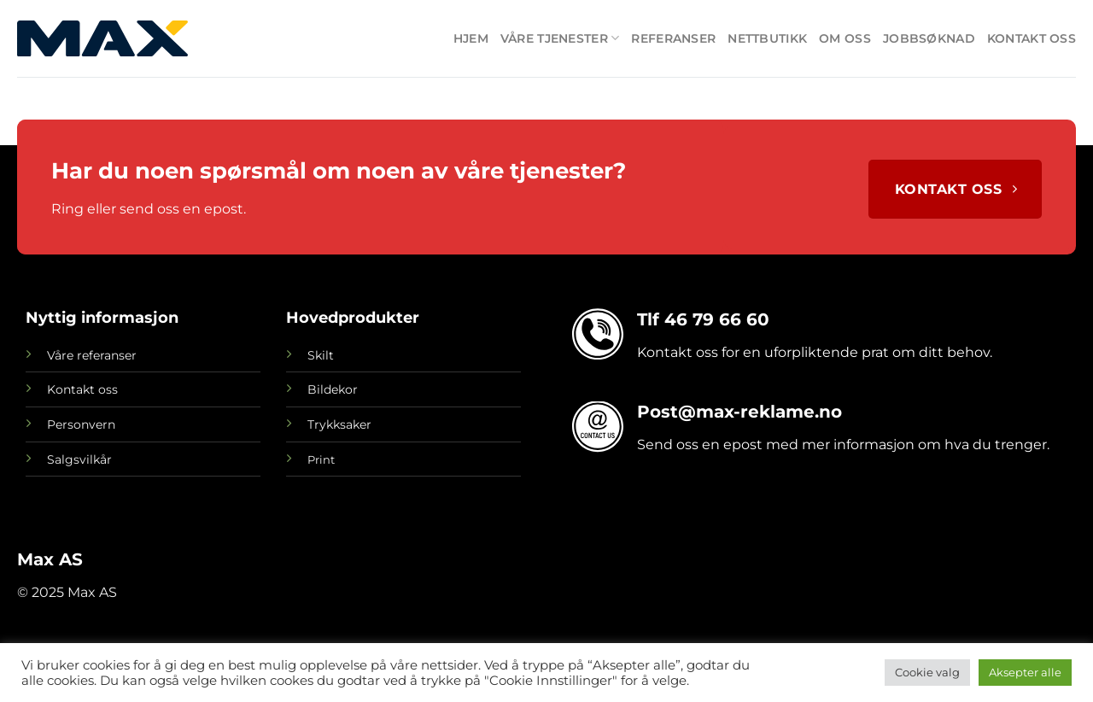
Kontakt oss (1031, 38)
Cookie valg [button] (927, 672)
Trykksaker (339, 424)
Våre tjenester (560, 38)
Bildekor (332, 389)
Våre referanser (92, 355)
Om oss (845, 38)
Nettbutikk (767, 38)
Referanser (673, 38)
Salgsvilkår (79, 459)
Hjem (470, 38)
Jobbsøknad (929, 38)
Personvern (81, 424)
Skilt (320, 355)
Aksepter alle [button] (1025, 672)
